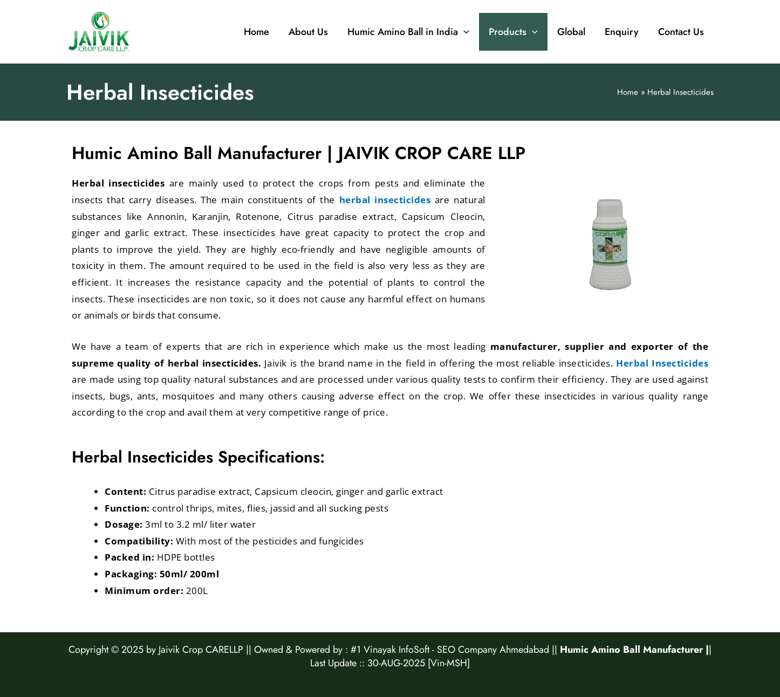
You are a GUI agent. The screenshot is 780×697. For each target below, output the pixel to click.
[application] (463, 32)
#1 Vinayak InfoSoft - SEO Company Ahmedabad (450, 650)
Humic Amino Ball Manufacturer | (634, 650)
